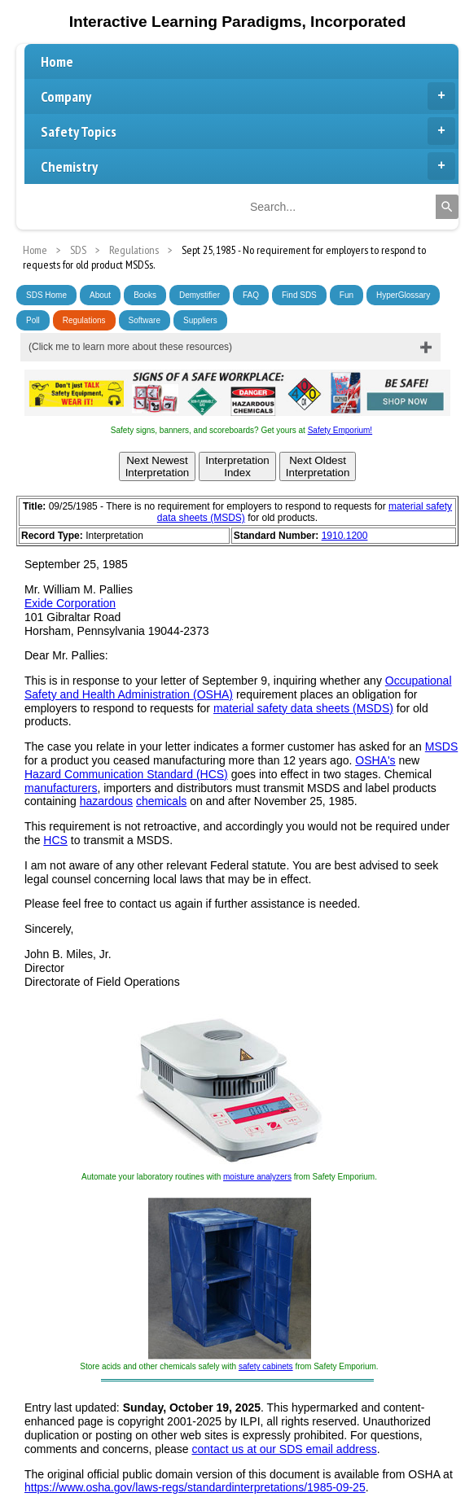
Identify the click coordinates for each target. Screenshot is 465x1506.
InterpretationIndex (237, 466)
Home (57, 61)
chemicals (161, 801)
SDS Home (46, 295)
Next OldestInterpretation (318, 466)
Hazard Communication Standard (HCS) (126, 774)
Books (145, 295)
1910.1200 (345, 535)
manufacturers (60, 788)
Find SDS (299, 295)
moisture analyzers (257, 1176)
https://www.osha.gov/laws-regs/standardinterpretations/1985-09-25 (195, 1487)
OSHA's (375, 760)
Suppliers (200, 320)
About (100, 295)
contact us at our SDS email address (283, 1449)
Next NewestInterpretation (157, 466)
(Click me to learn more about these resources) (130, 346)
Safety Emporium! (340, 430)
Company (248, 96)
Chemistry (248, 166)
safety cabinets (266, 1366)
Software (144, 320)
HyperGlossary (403, 295)
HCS (55, 840)
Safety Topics (248, 131)
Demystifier (199, 295)
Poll (33, 320)
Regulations (84, 320)
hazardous (106, 801)
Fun (346, 295)
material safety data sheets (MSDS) (303, 708)
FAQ (251, 295)
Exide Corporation (70, 603)
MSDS (441, 746)
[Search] (447, 207)
